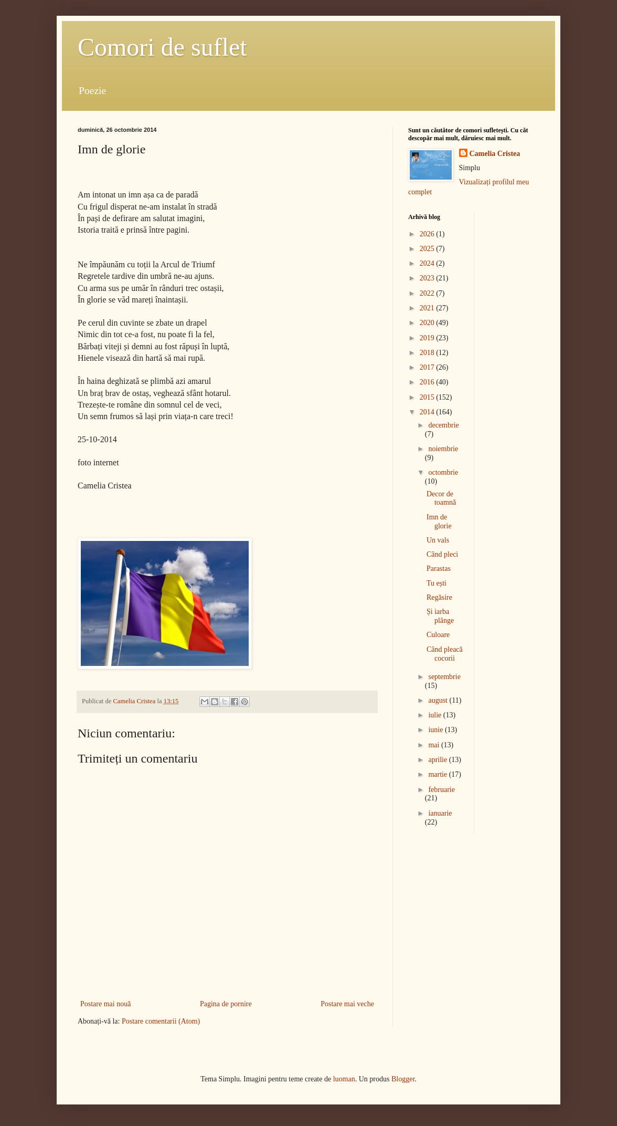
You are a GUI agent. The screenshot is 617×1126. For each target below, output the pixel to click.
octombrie (443, 472)
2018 (428, 353)
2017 (428, 367)
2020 (428, 323)
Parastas (439, 568)
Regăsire (439, 597)
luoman (344, 1079)
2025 (428, 249)
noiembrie (443, 449)
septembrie (444, 677)
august (438, 700)
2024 (428, 263)
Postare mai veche (347, 1004)
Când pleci (442, 554)
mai (434, 745)
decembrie (443, 425)
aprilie (438, 760)
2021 (428, 308)
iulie (435, 715)
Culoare (438, 635)
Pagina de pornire (226, 1004)
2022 (428, 293)
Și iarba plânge (440, 616)
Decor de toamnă (441, 498)
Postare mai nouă (105, 1004)
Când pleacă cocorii (445, 653)
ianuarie (440, 813)
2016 (428, 382)
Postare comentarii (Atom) (161, 1021)
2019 (428, 338)
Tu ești (436, 583)
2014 (428, 412)
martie (438, 774)
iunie (436, 730)
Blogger (402, 1079)
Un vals (438, 540)
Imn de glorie (439, 521)
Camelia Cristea (495, 154)
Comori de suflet (162, 47)
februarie (441, 790)
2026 (428, 234)
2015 (428, 397)
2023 (428, 278)
